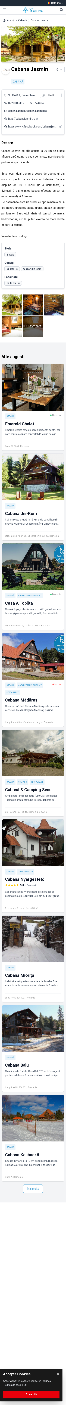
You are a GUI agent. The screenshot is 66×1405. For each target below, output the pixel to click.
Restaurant (12, 692)
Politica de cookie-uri (15, 1384)
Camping (22, 782)
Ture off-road (25, 872)
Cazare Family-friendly (30, 595)
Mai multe (33, 1188)
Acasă (10, 20)
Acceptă (31, 1394)
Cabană (22, 20)
